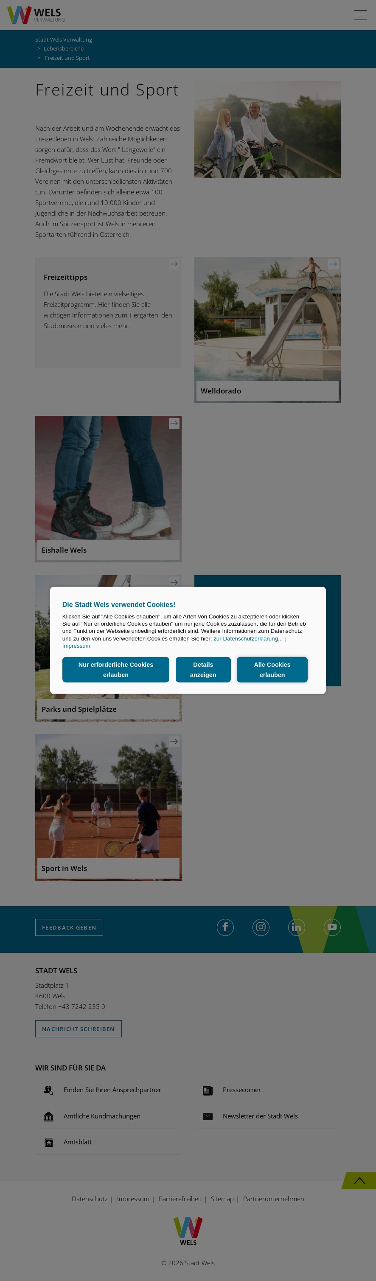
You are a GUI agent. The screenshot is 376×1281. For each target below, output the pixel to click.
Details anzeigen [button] (203, 669)
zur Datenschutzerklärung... (248, 638)
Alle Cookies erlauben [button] (272, 669)
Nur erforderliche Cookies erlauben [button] (116, 669)
